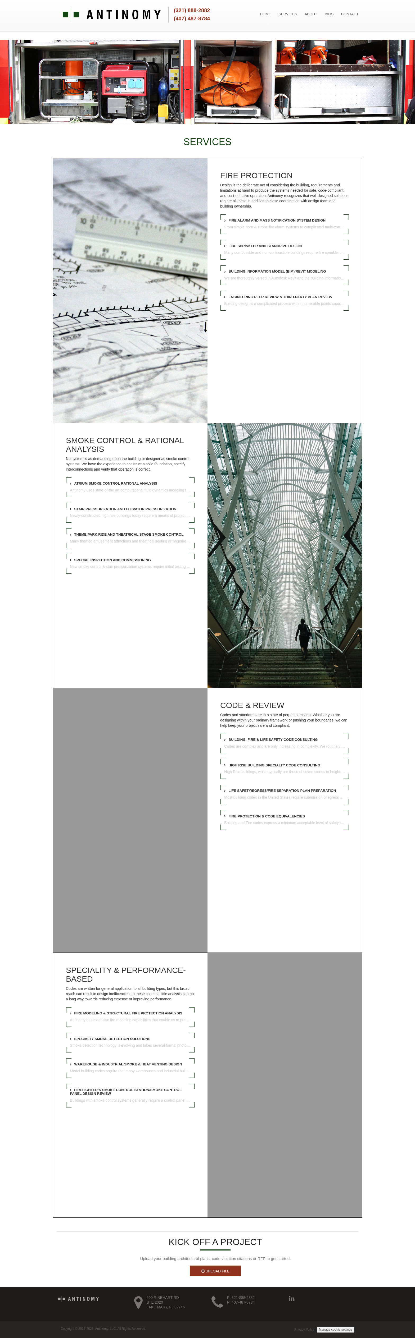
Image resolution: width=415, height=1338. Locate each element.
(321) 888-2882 (192, 10)
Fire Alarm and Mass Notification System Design (277, 220)
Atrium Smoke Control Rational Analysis (115, 483)
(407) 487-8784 (192, 18)
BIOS (329, 14)
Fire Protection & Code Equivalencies (266, 816)
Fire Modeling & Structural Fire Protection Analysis (128, 1013)
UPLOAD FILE (215, 1271)
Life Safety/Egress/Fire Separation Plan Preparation (282, 791)
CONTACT (350, 14)
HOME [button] (265, 14)
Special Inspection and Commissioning (112, 560)
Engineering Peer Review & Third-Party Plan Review (280, 297)
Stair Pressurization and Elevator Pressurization (125, 509)
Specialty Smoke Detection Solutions (112, 1039)
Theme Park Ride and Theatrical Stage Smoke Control (128, 534)
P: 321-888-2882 (241, 1297)
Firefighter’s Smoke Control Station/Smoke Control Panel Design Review (126, 1092)
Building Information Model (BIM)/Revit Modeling (277, 271)
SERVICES (287, 14)
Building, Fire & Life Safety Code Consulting (273, 740)
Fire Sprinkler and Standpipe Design (265, 246)
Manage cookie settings (335, 1329)
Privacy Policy (304, 1329)
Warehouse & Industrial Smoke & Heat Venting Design (128, 1064)
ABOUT (311, 14)
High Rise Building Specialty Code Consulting (274, 765)
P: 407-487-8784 (241, 1302)
